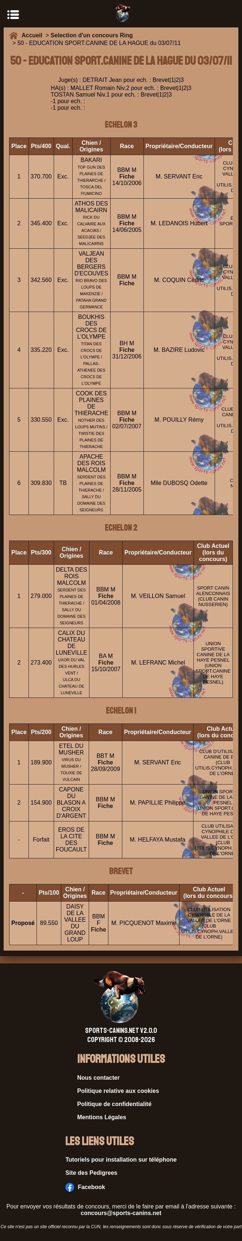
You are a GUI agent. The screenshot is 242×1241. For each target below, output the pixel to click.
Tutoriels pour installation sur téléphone (121, 1160)
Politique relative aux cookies (118, 1091)
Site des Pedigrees (91, 1173)
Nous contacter (98, 1078)
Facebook (85, 1187)
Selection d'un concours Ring (92, 35)
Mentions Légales (101, 1117)
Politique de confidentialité (114, 1104)
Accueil (34, 35)
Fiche (127, 176)
